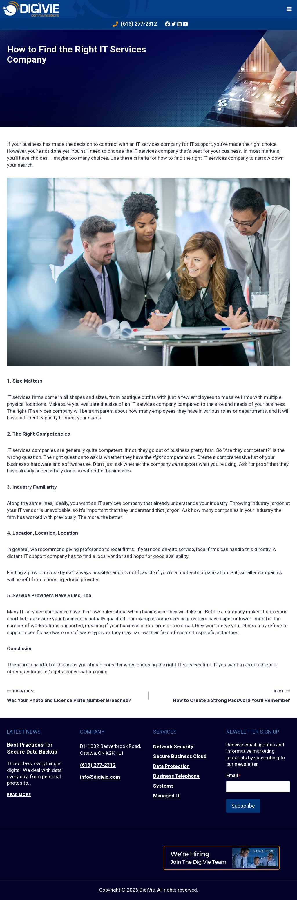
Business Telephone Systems (176, 781)
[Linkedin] (180, 24)
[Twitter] (174, 24)
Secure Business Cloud (180, 756)
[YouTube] (186, 24)
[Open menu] (289, 8)
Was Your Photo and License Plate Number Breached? (75, 695)
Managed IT (166, 796)
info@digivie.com (100, 777)
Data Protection (171, 766)
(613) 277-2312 (98, 765)
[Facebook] (168, 24)
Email (233, 776)
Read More (19, 795)
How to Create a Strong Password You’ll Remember (221, 695)
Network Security (173, 747)
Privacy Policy (149, 895)
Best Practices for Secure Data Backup (33, 749)
